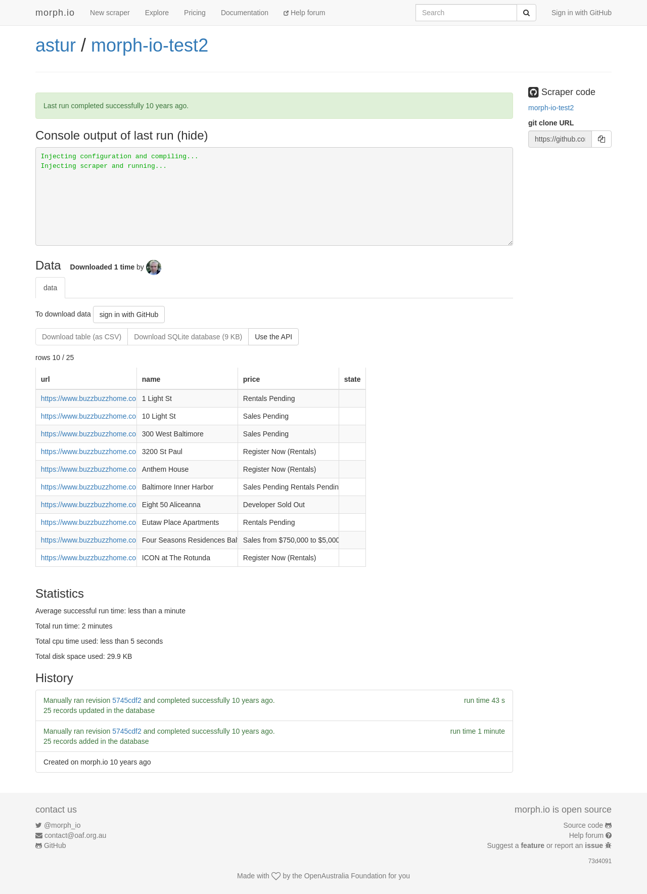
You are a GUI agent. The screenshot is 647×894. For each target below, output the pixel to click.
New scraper (110, 13)
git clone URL (551, 123)
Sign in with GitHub (581, 13)
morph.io (55, 13)
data (50, 288)
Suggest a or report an (546, 845)
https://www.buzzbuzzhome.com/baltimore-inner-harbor (127, 487)
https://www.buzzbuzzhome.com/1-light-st (106, 398)
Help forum (304, 13)
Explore (157, 13)
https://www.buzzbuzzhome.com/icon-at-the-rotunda (122, 558)
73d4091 (600, 861)
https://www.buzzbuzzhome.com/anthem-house (115, 469)
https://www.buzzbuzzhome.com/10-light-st (108, 416)
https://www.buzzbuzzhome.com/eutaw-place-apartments (130, 522)
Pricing (195, 13)
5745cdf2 (127, 700)
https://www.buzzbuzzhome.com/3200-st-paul (112, 452)
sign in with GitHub (129, 314)
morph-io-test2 (149, 45)
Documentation (244, 13)
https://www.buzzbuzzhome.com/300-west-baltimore (122, 434)
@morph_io (62, 825)
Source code (584, 825)
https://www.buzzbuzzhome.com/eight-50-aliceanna (121, 505)
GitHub (55, 845)
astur (55, 45)
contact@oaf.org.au (75, 835)
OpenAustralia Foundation (345, 876)
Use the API (273, 337)
